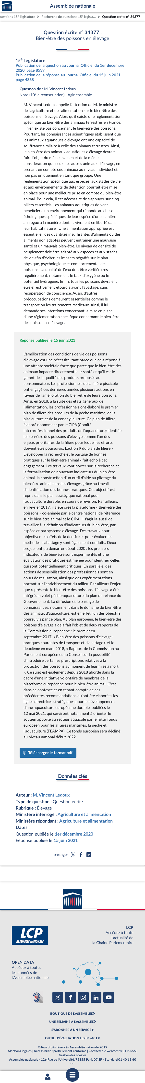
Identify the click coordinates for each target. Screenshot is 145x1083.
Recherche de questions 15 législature (69, 16)
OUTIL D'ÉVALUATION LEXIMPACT (71, 1038)
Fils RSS (130, 1051)
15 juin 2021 (66, 841)
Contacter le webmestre (106, 1051)
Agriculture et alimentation (84, 814)
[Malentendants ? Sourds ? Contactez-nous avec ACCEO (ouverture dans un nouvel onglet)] (37, 997)
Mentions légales (20, 1051)
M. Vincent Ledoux (51, 795)
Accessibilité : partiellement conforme (60, 1051)
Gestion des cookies (72, 1055)
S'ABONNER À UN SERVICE (71, 1030)
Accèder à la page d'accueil (7, 6)
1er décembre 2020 (74, 834)
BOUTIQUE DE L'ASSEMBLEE (71, 1013)
